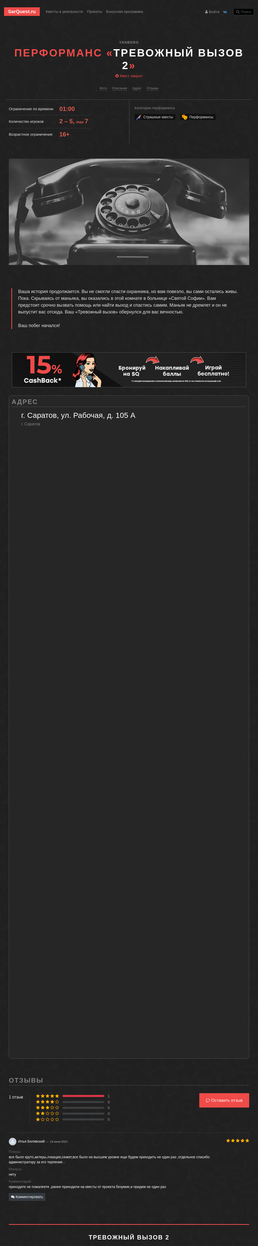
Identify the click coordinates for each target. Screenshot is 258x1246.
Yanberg (129, 42)
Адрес (136, 88)
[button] (245, 163)
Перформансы (197, 117)
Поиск (243, 12)
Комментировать (27, 1197)
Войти (212, 12)
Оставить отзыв (224, 1100)
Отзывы (153, 88)
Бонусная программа (124, 11)
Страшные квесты (154, 117)
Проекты (94, 11)
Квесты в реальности (64, 11)
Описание (119, 88)
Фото (103, 88)
